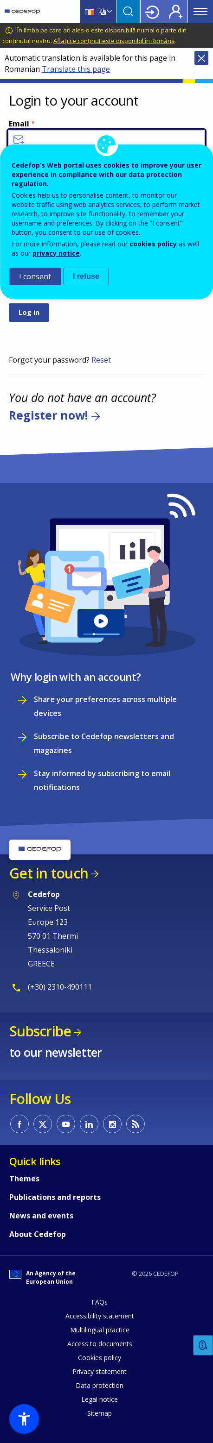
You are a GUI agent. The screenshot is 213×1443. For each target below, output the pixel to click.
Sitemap (99, 1413)
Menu (200, 11)
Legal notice (99, 1399)
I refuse (86, 276)
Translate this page (76, 69)
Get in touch (48, 873)
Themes (24, 1178)
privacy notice (56, 253)
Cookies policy (99, 1357)
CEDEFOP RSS (135, 1124)
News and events (41, 1216)
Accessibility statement (99, 1315)
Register (175, 11)
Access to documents (99, 1343)
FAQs (99, 1302)
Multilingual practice (99, 1329)
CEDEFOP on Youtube (66, 1124)
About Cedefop (37, 1234)
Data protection (99, 1385)
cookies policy (153, 243)
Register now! (48, 415)
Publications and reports (55, 1197)
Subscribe (40, 1031)
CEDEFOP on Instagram (112, 1124)
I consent (35, 276)
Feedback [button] (203, 1345)
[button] (24, 1419)
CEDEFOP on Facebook (19, 1124)
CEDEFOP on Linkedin (89, 1124)
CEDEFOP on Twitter (42, 1124)
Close (201, 58)
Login (152, 11)
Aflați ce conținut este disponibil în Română (113, 41)
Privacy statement (99, 1371)
